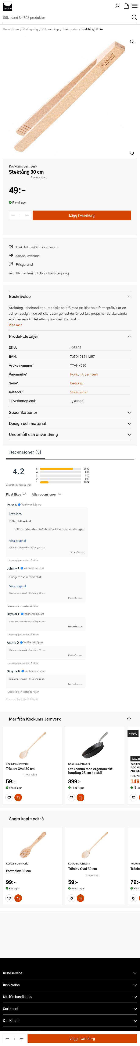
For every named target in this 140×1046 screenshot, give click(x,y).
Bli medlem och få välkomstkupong (42, 289)
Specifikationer (23, 428)
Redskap (76, 399)
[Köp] (18, 814)
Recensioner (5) (25, 468)
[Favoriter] (9, 814)
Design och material (27, 439)
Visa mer (15, 340)
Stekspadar (70, 29)
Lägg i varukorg (82, 231)
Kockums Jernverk (23, 182)
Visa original (17, 556)
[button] (132, 170)
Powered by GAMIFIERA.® (22, 715)
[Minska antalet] (13, 231)
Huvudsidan (11, 29)
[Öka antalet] (27, 231)
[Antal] (20, 231)
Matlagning (30, 29)
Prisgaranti (24, 280)
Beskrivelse (20, 312)
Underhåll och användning (33, 450)
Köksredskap (50, 29)
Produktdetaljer (23, 352)
